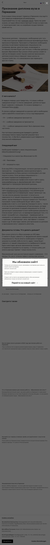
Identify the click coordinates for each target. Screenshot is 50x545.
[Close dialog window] (47, 3)
